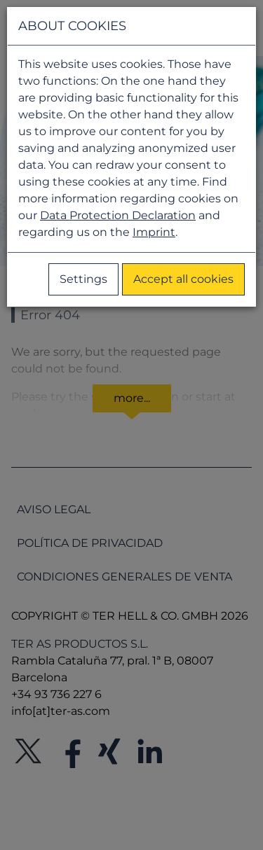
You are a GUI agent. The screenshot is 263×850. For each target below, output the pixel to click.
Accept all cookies (183, 279)
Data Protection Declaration (118, 215)
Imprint (154, 232)
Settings (83, 279)
